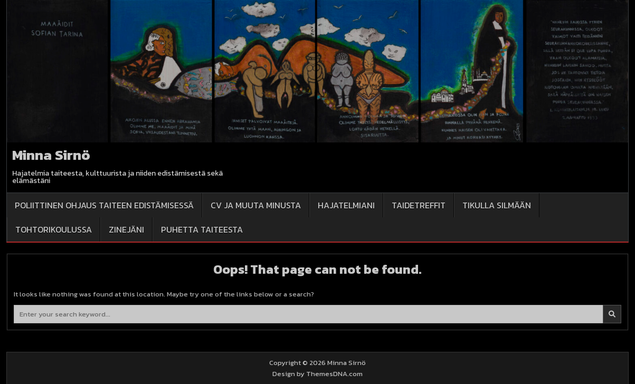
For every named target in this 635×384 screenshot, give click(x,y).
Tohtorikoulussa (53, 229)
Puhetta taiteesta (202, 229)
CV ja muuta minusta (256, 205)
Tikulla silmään (496, 205)
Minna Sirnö (51, 155)
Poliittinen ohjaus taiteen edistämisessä (104, 205)
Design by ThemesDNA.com (317, 374)
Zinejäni (126, 229)
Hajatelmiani (346, 205)
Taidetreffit (419, 205)
